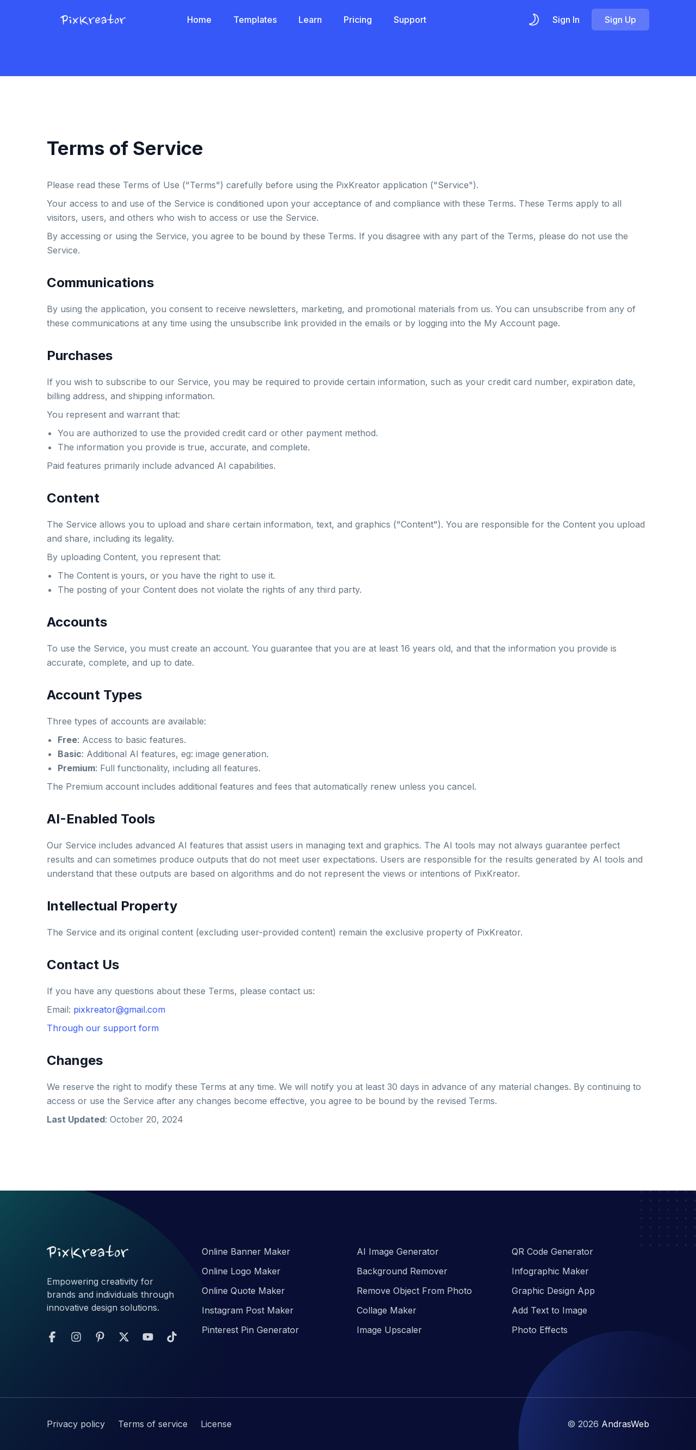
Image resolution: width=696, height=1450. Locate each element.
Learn (310, 19)
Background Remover (402, 1271)
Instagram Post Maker (248, 1310)
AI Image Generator (398, 1251)
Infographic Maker (550, 1271)
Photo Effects (540, 1329)
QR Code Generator (552, 1251)
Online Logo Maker (241, 1271)
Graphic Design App (553, 1290)
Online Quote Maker (243, 1290)
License (216, 1423)
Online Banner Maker (246, 1251)
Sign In (566, 19)
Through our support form (103, 1028)
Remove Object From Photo (414, 1290)
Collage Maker (387, 1310)
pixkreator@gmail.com (119, 1009)
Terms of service (153, 1423)
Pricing (358, 19)
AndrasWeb (625, 1423)
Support (410, 19)
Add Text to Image (549, 1310)
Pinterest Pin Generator (250, 1329)
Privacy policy (76, 1423)
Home (199, 19)
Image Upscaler (389, 1329)
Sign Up (620, 19)
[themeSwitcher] (533, 19)
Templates (255, 19)
